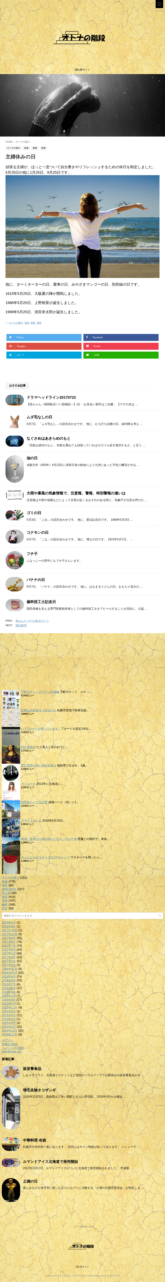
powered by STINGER (109, 1275)
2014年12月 (9, 1030)
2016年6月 (9, 988)
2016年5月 (9, 992)
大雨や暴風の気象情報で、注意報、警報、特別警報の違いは (76, 493)
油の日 (32, 458)
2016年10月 (9, 972)
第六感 (6, 893)
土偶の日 (30, 1181)
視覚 (39, 322)
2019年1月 (9, 922)
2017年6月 (9, 949)
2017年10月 (9, 934)
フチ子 (32, 554)
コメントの (12, 1048)
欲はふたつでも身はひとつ (32, 620)
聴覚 (33, 322)
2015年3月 (9, 1019)
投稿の (9, 1044)
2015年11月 (9, 1007)
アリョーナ (28, 783)
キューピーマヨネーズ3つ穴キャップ (45, 857)
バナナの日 (36, 580)
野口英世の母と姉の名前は (38, 765)
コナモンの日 (38, 532)
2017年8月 (9, 941)
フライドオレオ (31, 820)
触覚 (5, 904)
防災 (5, 908)
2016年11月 (9, 968)
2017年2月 (9, 965)
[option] (82, 105)
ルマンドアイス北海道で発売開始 (50, 1162)
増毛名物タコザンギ (39, 1090)
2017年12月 (9, 930)
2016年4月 (9, 995)
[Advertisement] (82, 662)
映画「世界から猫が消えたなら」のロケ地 (49, 839)
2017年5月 (9, 953)
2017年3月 (9, 961)
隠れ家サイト (82, 1266)
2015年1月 (9, 1026)
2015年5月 (9, 1011)
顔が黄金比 (28, 747)
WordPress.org (11, 1051)
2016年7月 (9, 984)
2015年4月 (9, 1015)
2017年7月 (9, 945)
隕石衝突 (21, 625)
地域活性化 (9, 889)
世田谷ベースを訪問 (34, 802)
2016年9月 (9, 976)
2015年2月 (9, 1022)
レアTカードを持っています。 (41, 728)
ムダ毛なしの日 (39, 417)
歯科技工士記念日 (41, 602)
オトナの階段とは (82, 1226)
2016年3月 (9, 999)
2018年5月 (9, 926)
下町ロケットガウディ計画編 (40, 691)
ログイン (8, 1040)
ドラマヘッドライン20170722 (51, 397)
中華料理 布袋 (34, 1140)
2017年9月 (9, 938)
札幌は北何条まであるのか (38, 710)
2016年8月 (9, 980)
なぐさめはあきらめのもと (49, 438)
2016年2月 (9, 1003)
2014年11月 (9, 1034)
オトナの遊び (16, 322)
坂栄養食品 (32, 1069)
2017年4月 (9, 957)
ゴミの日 (34, 513)
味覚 (27, 322)
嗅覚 (5, 885)
